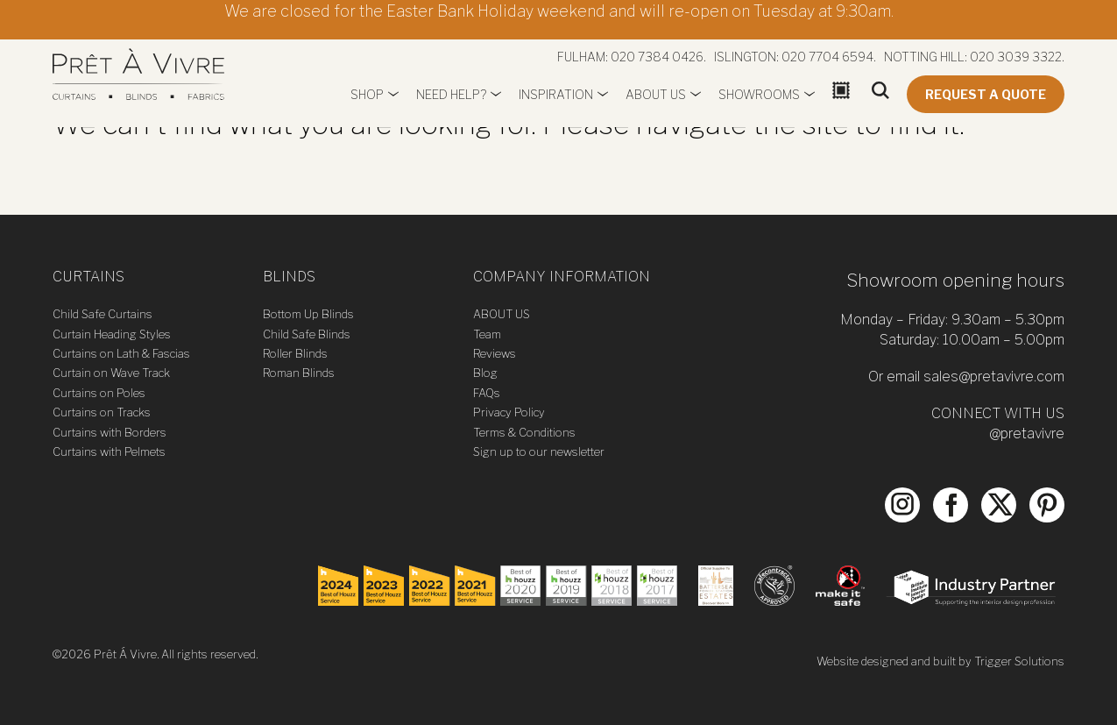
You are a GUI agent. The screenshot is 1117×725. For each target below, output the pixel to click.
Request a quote (985, 94)
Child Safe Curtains (102, 314)
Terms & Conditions (524, 432)
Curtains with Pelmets (109, 451)
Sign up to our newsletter (538, 451)
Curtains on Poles (99, 393)
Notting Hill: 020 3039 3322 (973, 56)
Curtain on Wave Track (111, 373)
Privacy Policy (509, 412)
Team (487, 334)
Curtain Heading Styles (112, 334)
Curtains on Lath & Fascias (121, 353)
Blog (485, 373)
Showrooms (759, 94)
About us (656, 94)
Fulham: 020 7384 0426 (630, 56)
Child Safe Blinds (306, 334)
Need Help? (451, 94)
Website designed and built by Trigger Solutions (940, 661)
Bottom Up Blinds (308, 314)
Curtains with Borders (109, 432)
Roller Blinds (295, 353)
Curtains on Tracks (102, 412)
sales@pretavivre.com (993, 376)
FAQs (486, 393)
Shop (367, 94)
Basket (843, 112)
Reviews (494, 353)
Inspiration (556, 94)
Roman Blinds (299, 373)
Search (880, 112)
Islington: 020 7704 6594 (793, 56)
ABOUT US (501, 314)
